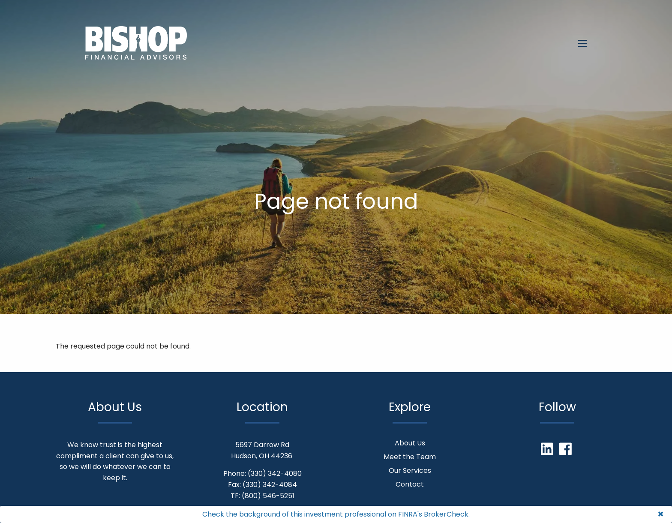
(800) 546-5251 (268, 496)
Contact (410, 484)
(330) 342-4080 (275, 473)
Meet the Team (410, 457)
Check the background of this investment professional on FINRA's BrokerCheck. (336, 514)
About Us (410, 443)
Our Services (410, 470)
